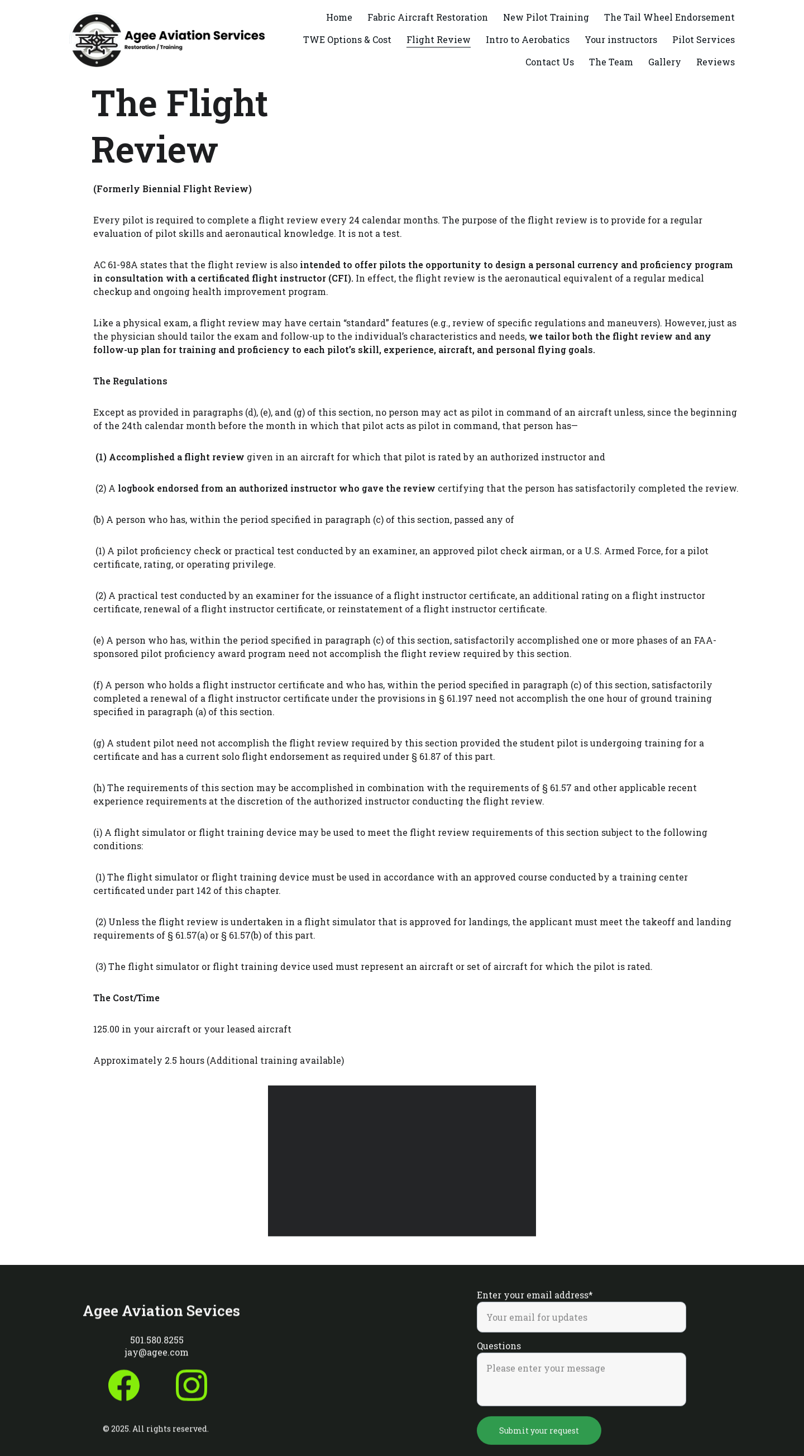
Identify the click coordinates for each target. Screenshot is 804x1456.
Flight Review (438, 39)
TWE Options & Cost (347, 39)
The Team (611, 62)
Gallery (664, 62)
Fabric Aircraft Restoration (427, 17)
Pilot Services (703, 39)
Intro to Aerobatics (528, 39)
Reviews (715, 62)
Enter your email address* (535, 1307)
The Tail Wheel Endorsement (669, 17)
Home (339, 17)
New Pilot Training (546, 17)
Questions (499, 1358)
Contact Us (549, 62)
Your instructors (621, 39)
